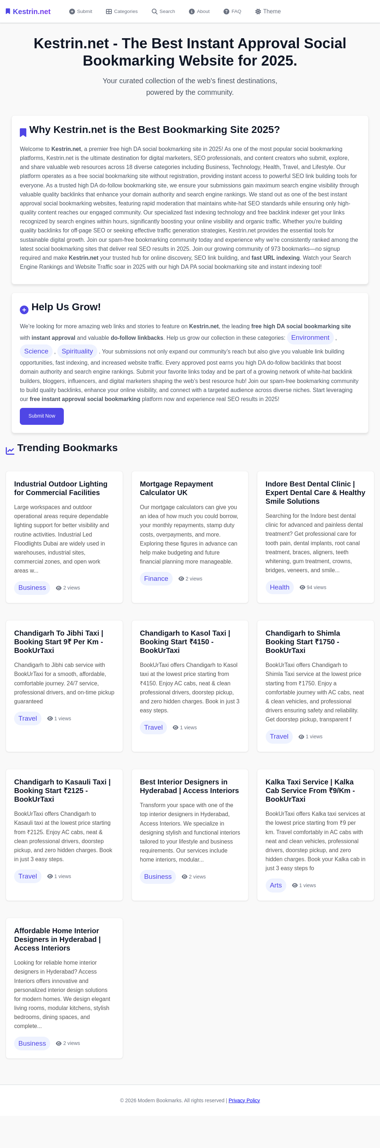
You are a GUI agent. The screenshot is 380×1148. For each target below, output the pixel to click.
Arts (276, 908)
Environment (315, 342)
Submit (81, 11)
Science (37, 356)
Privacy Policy (244, 1127)
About (203, 11)
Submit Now (43, 422)
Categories (123, 11)
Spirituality (79, 356)
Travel (28, 729)
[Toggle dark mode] (273, 11)
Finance (157, 596)
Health (280, 596)
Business (33, 596)
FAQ (237, 11)
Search (166, 11)
